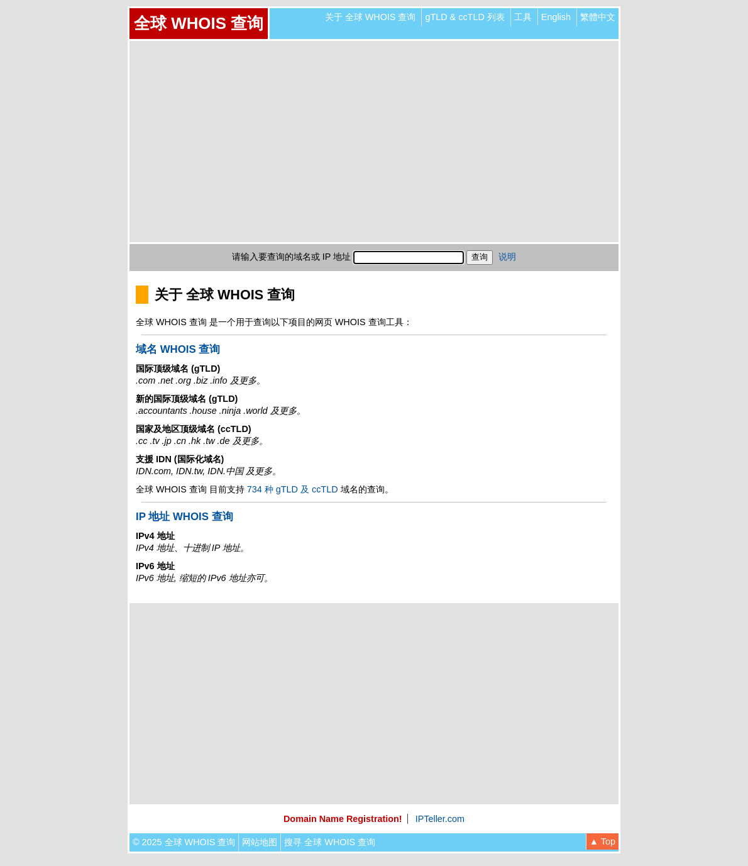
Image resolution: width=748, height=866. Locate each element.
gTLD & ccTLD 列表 (464, 17)
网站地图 (259, 842)
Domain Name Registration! (342, 819)
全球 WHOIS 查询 (198, 23)
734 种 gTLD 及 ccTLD (292, 489)
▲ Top (602, 841)
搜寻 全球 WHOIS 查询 (329, 842)
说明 (507, 257)
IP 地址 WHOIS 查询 (184, 517)
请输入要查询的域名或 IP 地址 (291, 257)
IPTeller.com (440, 819)
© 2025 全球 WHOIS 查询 (184, 842)
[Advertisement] (374, 141)
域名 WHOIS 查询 (178, 349)
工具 (523, 17)
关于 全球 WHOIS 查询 (370, 17)
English (556, 17)
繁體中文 (597, 17)
